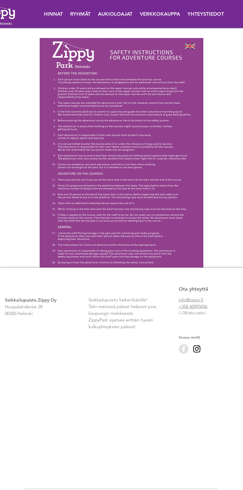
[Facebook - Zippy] (183, 349)
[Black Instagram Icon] (197, 349)
